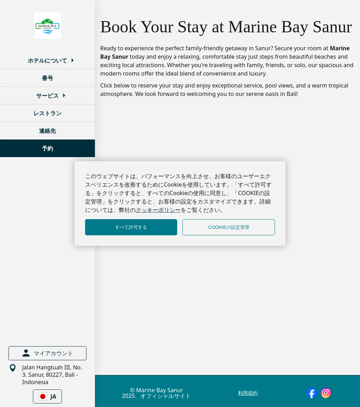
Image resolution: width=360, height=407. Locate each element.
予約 (47, 148)
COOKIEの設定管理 (228, 227)
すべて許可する (131, 227)
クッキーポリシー (158, 210)
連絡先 (47, 131)
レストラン (47, 113)
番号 (47, 78)
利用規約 (248, 392)
